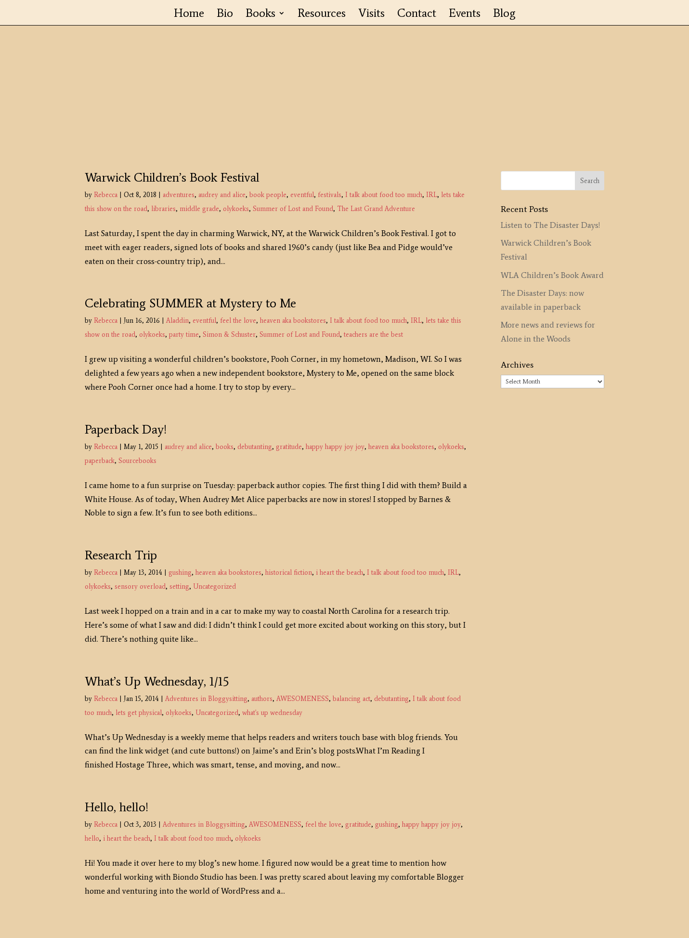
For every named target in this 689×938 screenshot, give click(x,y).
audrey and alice (222, 195)
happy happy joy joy (335, 447)
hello (92, 838)
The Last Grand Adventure (376, 209)
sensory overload (140, 586)
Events (465, 15)
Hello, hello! (116, 807)
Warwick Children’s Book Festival (172, 177)
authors (262, 699)
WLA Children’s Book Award (552, 275)
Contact (416, 15)
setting (179, 586)
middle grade (199, 209)
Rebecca (105, 195)
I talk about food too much (383, 195)
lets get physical (139, 713)
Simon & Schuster (229, 334)
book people (267, 195)
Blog (504, 15)
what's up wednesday (272, 713)
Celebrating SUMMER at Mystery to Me (190, 303)
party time (184, 334)
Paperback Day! (126, 429)
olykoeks (236, 209)
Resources (322, 15)
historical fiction (288, 572)
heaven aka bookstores (293, 321)
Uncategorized (214, 586)
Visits (371, 15)
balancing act (351, 699)
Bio (225, 15)
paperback (100, 461)
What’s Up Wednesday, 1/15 (157, 681)
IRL (431, 195)
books (225, 447)
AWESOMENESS (302, 699)
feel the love (238, 321)
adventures (179, 195)
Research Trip (121, 555)
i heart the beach (339, 572)
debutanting (254, 447)
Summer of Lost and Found (293, 209)
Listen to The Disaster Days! (550, 225)
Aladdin (177, 321)
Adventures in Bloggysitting (206, 699)
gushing (180, 572)
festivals (329, 195)
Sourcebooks (137, 461)
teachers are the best (373, 334)
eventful (302, 195)
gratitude (289, 447)
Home (189, 15)
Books (260, 15)
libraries (163, 209)
